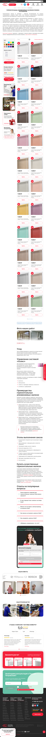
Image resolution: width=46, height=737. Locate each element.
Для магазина (13, 718)
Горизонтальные (6, 718)
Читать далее (6, 646)
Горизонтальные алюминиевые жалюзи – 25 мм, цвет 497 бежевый (36, 288)
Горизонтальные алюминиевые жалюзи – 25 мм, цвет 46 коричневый (23, 265)
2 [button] (21, 595)
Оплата (26, 706)
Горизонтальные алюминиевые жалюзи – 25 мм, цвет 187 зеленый (36, 127)
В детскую (5, 710)
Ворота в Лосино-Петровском (21, 699)
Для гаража (12, 711)
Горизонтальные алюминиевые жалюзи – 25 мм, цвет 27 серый (23, 196)
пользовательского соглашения (15, 734)
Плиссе (4, 702)
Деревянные (5, 713)
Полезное (27, 714)
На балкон (12, 708)
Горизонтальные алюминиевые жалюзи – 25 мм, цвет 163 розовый (36, 104)
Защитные (12, 710)
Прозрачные (12, 713)
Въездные (19, 708)
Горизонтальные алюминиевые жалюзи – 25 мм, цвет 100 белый (23, 58)
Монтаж (26, 702)
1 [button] (20, 595)
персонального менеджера (31, 34)
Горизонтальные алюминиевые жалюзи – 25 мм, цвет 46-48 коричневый (36, 265)
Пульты (19, 702)
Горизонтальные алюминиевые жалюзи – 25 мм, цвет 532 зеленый (36, 311)
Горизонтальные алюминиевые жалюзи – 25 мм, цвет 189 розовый (36, 150)
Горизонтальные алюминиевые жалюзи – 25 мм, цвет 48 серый (23, 288)
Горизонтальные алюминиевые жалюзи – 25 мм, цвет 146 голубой (23, 104)
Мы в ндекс (25, 628)
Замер (26, 701)
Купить (23, 61)
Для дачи (12, 703)
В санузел (12, 707)
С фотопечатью (13, 720)
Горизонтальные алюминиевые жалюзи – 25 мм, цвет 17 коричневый (23, 127)
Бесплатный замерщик (7, 33)
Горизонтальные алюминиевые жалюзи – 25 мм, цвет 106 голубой (23, 81)
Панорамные (20, 716)
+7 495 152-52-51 (37, 701)
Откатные (19, 705)
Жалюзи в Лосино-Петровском (6, 699)
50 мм (6, 55)
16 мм (6, 52)
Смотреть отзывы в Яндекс (9, 76)
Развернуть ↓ (21, 343)
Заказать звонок (9, 136)
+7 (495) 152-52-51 (29, 481)
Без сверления (6, 716)
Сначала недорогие (38, 39)
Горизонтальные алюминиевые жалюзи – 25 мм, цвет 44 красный (36, 242)
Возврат (26, 709)
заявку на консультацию (26, 482)
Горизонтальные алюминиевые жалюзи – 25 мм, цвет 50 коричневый (23, 311)
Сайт (24, 631)
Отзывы (26, 704)
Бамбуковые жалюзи (21, 323)
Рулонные (5, 708)
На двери (12, 705)
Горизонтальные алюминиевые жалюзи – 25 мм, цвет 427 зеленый (23, 242)
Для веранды (12, 716)
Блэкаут (4, 703)
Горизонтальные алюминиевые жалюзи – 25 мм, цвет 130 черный (36, 81)
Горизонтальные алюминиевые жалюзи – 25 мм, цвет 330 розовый (36, 196)
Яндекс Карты (15, 631)
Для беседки (12, 715)
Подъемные (20, 713)
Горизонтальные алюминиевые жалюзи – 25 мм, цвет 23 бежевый (36, 173)
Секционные (20, 715)
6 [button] (24, 595)
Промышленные (21, 720)
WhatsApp (32, 631)
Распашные (20, 711)
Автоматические (6, 720)
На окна (11, 702)
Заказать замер (21, 4)
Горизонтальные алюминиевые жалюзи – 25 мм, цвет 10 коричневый (36, 58)
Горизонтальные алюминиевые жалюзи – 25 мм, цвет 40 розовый (36, 219)
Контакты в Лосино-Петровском (37, 698)
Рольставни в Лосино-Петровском (13, 699)
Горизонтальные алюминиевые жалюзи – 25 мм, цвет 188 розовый (23, 150)
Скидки (26, 707)
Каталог (12, 4)
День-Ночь (5, 711)
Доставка (26, 711)
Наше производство (27, 718)
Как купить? (27, 716)
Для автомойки (20, 718)
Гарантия (26, 712)
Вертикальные (5, 715)
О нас (26, 699)
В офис (4, 705)
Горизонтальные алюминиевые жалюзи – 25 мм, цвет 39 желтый (23, 219)
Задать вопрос (38, 714)
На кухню (4, 707)
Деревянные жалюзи (30, 323)
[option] (9, 577)
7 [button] (25, 595)
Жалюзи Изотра (38, 323)
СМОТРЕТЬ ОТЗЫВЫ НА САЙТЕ (9, 79)
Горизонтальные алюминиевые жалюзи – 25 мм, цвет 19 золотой (23, 173)
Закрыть (8, 734)
